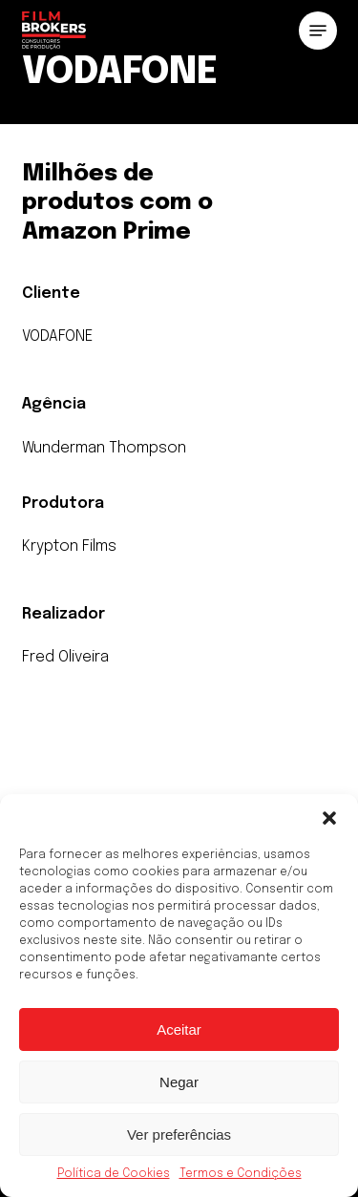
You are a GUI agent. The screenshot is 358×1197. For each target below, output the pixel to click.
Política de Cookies (113, 1174)
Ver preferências (179, 1134)
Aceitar (179, 1029)
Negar (179, 1082)
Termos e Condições (240, 1174)
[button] (329, 818)
